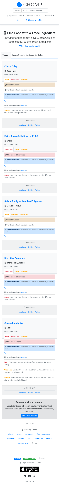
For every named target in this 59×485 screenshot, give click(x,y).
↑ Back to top (29, 423)
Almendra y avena (43, 434)
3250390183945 (11, 331)
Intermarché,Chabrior (14, 263)
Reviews (37, 125)
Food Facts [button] (32, 16)
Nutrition (30, 125)
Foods (16, 10)
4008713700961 (11, 74)
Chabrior (9, 141)
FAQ (19, 463)
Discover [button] (47, 16)
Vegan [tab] (7, 79)
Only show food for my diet (29, 46)
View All (23, 105)
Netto (8, 328)
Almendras (10, 438)
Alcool (19, 434)
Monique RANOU (12, 206)
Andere (48, 438)
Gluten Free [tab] (15, 79)
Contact (42, 458)
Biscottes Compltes (14, 258)
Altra (29, 438)
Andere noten (23, 443)
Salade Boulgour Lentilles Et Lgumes (23, 201)
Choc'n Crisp (10, 66)
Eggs (6, 362)
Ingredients (22, 125)
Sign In (20, 20)
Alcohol (11, 434)
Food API (17, 458)
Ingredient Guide (28, 463)
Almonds (21, 438)
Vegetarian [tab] (24, 79)
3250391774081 (11, 266)
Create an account (13, 95)
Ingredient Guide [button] (14, 16)
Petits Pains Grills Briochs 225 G (21, 136)
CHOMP (32, 4)
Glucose (7, 110)
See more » (36, 443)
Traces (5, 55)
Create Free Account (29, 416)
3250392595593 (11, 209)
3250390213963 (11, 144)
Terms (39, 463)
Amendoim (39, 438)
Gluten (6, 175)
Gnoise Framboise (13, 323)
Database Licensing (30, 458)
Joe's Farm (10, 71)
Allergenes (29, 434)
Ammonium (8, 370)
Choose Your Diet (34, 20)
